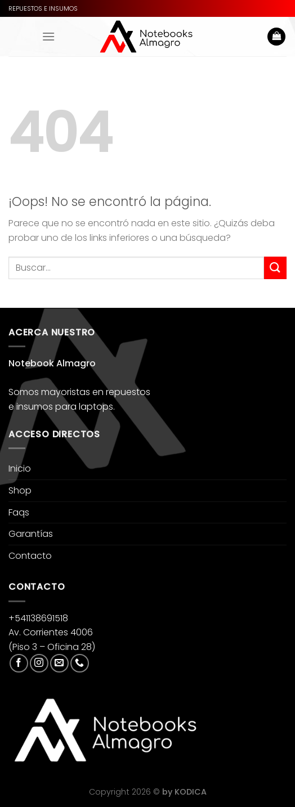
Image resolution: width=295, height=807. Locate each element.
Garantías (30, 533)
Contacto (30, 555)
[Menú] (48, 36)
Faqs (18, 512)
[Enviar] (275, 268)
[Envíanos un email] (59, 663)
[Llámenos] (79, 663)
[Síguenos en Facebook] (19, 663)
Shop (20, 490)
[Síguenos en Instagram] (39, 663)
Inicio (19, 468)
